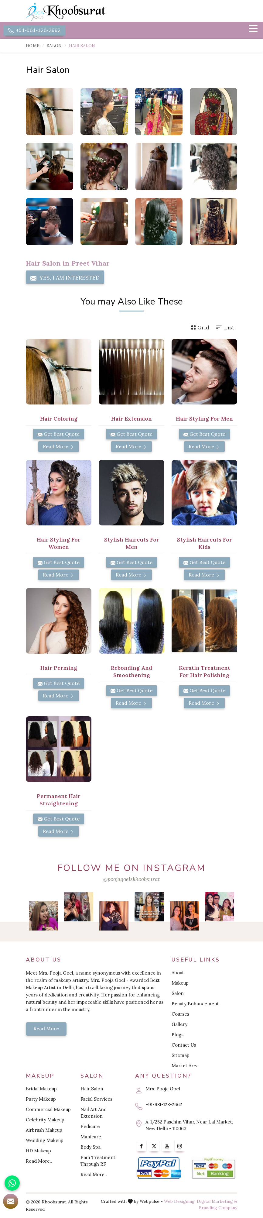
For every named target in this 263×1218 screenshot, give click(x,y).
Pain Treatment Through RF (97, 1161)
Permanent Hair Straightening (58, 800)
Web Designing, (180, 1202)
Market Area (185, 1066)
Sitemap (181, 1056)
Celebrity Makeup (45, 1120)
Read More (58, 447)
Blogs (177, 1035)
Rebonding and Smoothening (131, 672)
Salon (54, 46)
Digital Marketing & (217, 1202)
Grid (200, 328)
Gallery (179, 1025)
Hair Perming (58, 668)
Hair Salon (91, 1089)
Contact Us (184, 1045)
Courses (180, 1014)
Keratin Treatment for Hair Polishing (204, 672)
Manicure (90, 1137)
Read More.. (39, 1162)
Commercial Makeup (48, 1110)
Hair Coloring (58, 419)
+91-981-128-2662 (34, 30)
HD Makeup (38, 1151)
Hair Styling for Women (58, 544)
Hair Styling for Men (204, 419)
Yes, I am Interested (65, 278)
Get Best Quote (59, 435)
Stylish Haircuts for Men (131, 544)
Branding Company (218, 1208)
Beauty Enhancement (195, 1004)
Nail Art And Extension (93, 1113)
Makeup (180, 983)
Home (32, 46)
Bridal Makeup (41, 1089)
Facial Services (96, 1100)
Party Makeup (41, 1100)
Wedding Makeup (44, 1141)
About (178, 973)
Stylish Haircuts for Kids (204, 544)
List (224, 328)
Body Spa (90, 1148)
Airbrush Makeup (44, 1131)
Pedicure (90, 1127)
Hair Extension (131, 419)
